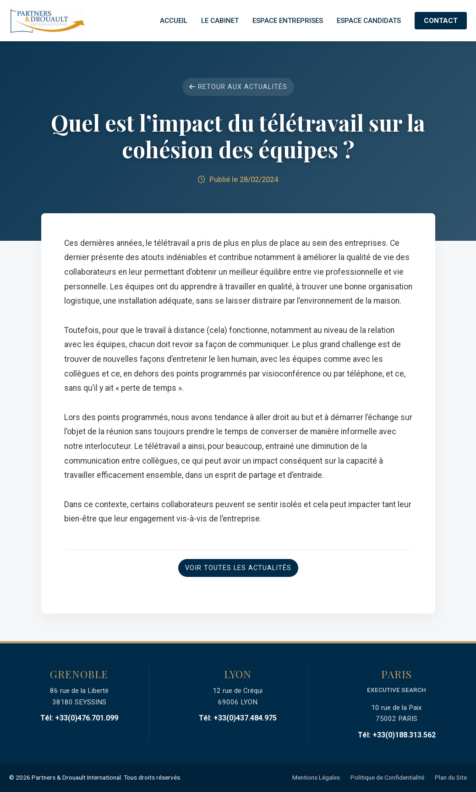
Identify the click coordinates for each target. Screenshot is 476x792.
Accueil (173, 21)
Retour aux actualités (238, 87)
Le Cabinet (220, 21)
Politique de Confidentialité (387, 777)
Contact (441, 21)
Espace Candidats (369, 21)
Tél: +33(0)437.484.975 (238, 718)
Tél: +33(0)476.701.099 (79, 718)
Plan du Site (451, 777)
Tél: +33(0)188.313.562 (397, 735)
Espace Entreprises (287, 21)
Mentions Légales (316, 777)
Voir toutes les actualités (238, 568)
